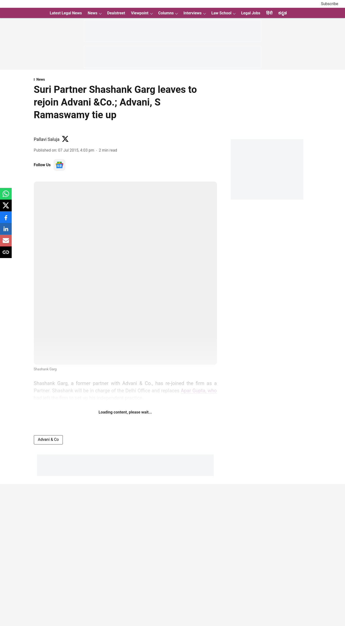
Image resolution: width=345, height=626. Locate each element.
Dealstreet (116, 13)
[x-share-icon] (6, 208)
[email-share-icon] (6, 243)
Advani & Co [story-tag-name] (48, 439)
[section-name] (125, 79)
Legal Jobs (250, 13)
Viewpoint (140, 13)
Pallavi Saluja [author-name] (47, 139)
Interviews (192, 13)
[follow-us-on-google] (59, 165)
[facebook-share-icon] (6, 219)
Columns (166, 13)
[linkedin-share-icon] (6, 231)
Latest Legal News (66, 13)
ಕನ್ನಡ (282, 13)
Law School (221, 13)
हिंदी (269, 13)
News (92, 13)
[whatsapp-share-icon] (6, 196)
